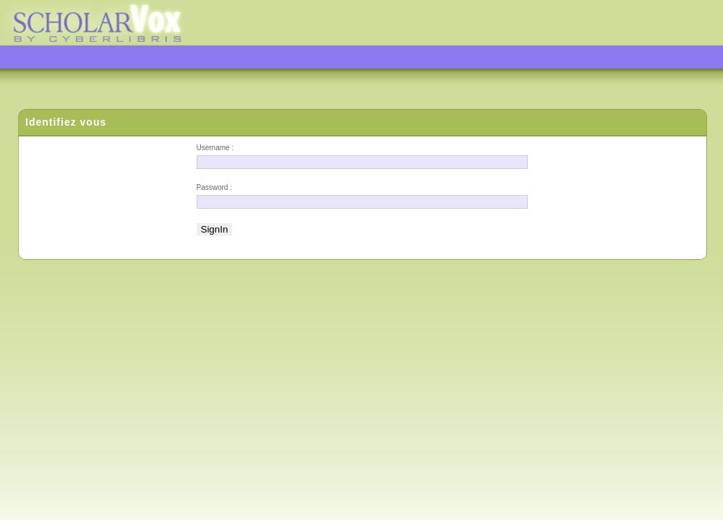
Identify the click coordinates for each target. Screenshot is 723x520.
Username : (215, 148)
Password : (214, 187)
